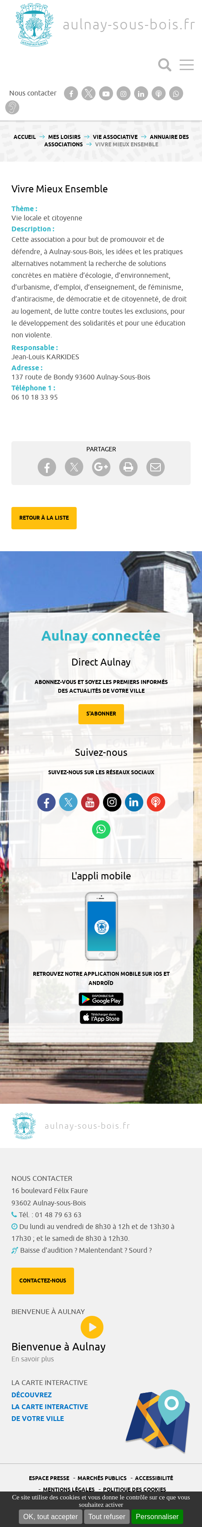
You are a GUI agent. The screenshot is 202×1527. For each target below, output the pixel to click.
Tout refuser (107, 1516)
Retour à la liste (44, 518)
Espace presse (49, 1478)
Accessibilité (154, 1478)
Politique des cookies (134, 1490)
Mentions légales (69, 1490)
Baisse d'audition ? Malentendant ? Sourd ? (86, 1250)
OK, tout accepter (50, 1516)
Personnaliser (157, 1516)
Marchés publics (102, 1478)
